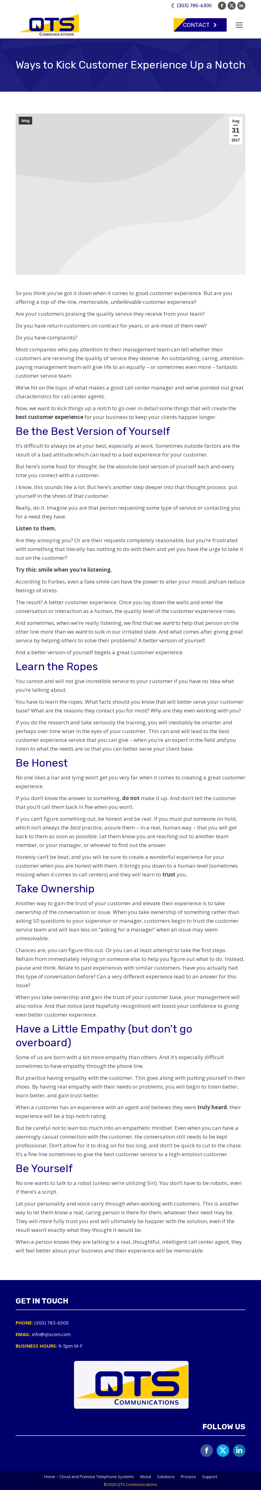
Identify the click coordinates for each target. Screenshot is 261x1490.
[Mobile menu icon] (239, 25)
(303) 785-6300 (191, 6)
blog (25, 121)
